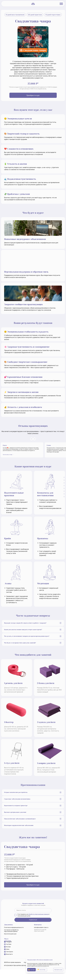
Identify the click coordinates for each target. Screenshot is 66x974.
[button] (8, 454)
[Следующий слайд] (34, 439)
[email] (33, 910)
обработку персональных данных (38, 914)
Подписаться (33, 920)
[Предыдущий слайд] (31, 439)
